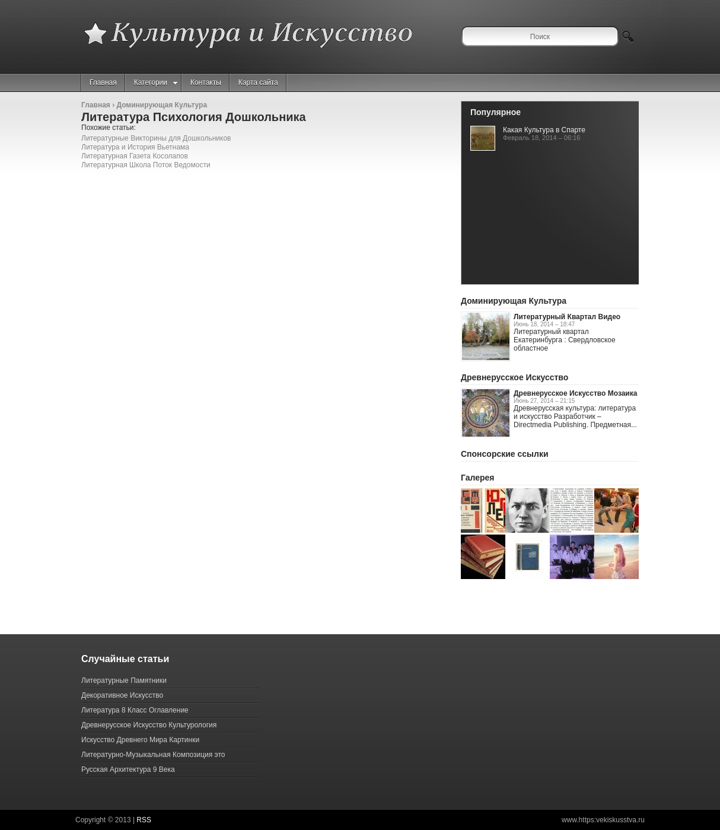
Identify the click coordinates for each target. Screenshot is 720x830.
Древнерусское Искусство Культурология (148, 725)
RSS (143, 820)
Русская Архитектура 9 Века (128, 769)
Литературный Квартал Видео (567, 317)
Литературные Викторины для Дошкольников (156, 138)
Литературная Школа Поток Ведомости (146, 165)
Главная (103, 82)
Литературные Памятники (124, 680)
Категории (155, 82)
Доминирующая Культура (161, 105)
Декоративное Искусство (122, 695)
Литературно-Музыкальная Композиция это (153, 755)
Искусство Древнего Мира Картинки (140, 740)
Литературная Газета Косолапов (134, 156)
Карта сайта (258, 82)
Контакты (205, 82)
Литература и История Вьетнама (135, 147)
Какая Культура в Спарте (544, 130)
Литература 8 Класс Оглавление (135, 710)
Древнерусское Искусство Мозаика (575, 393)
